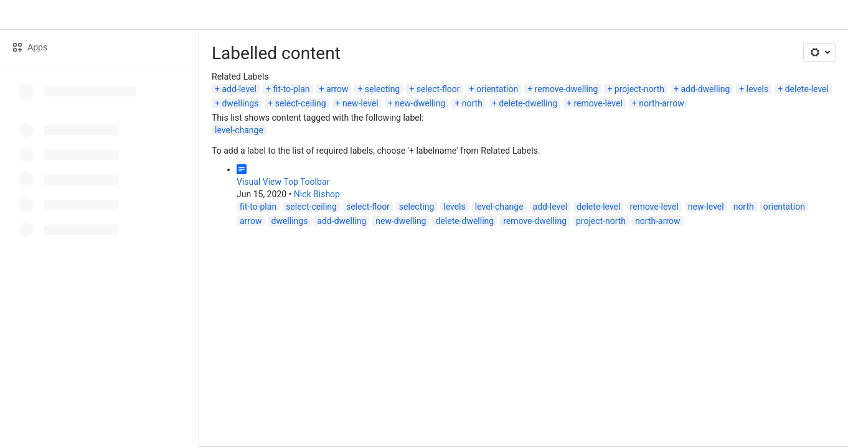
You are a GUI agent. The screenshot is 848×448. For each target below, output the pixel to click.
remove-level (597, 103)
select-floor (438, 89)
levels (758, 89)
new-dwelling (420, 103)
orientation (497, 89)
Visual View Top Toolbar (283, 182)
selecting (382, 89)
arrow (337, 89)
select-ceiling (300, 103)
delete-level (807, 89)
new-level (360, 103)
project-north (639, 89)
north (472, 103)
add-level (239, 89)
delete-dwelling (528, 103)
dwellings (240, 103)
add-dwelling (705, 89)
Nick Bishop (317, 194)
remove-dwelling (566, 89)
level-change (239, 130)
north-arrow (661, 103)
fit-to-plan (291, 89)
